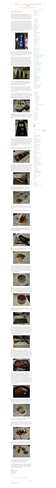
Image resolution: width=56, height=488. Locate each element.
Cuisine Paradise (36, 27)
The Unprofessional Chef (37, 70)
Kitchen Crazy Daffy (36, 45)
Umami (35, 71)
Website (12, 473)
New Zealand (35, 168)
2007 (35, 117)
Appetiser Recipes (36, 135)
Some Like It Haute (36, 58)
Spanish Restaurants (36, 175)
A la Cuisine (35, 74)
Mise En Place (36, 83)
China (34, 143)
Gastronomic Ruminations (37, 37)
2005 (35, 120)
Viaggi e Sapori (36, 88)
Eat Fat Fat (35, 31)
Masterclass (35, 82)
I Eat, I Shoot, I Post (36, 43)
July (36, 103)
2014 (35, 92)
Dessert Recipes (36, 145)
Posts (35, 183)
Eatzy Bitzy (35, 30)
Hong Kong (35, 150)
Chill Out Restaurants (37, 142)
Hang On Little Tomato (37, 39)
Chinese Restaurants (36, 144)
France (35, 148)
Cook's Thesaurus (36, 19)
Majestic (12, 82)
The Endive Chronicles (37, 32)
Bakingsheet (35, 75)
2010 (35, 113)
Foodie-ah (35, 33)
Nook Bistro (35, 51)
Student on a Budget (36, 62)
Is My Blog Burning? (37, 80)
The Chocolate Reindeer (37, 64)
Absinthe (15, 82)
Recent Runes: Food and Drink (38, 56)
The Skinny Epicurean (37, 68)
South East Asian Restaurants (38, 173)
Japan (34, 155)
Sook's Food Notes (36, 59)
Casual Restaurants (36, 141)
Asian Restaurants (36, 136)
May (36, 106)
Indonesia (35, 151)
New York (35, 167)
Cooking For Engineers (37, 77)
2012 (35, 95)
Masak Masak (36, 81)
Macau (35, 157)
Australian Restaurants (37, 138)
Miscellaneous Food (36, 163)
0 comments (23, 477)
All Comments (36, 185)
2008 (35, 116)
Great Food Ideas (36, 20)
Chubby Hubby (36, 26)
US (34, 179)
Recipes (35, 13)
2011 (35, 112)
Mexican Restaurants (36, 161)
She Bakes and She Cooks (37, 57)
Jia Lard (35, 44)
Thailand (35, 176)
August (37, 102)
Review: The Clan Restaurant (16, 11)
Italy (34, 154)
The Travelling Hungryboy (37, 69)
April (36, 107)
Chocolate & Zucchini (37, 76)
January (37, 110)
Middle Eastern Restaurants (37, 162)
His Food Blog (36, 40)
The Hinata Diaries (36, 65)
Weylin (35, 126)
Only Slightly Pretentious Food (28, 5)
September (37, 100)
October (37, 99)
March (37, 109)
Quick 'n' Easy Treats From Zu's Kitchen (39, 55)
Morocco (35, 166)
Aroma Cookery (36, 21)
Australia (35, 137)
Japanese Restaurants (36, 156)
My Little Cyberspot (36, 49)
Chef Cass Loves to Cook (37, 25)
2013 (35, 94)
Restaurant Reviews (36, 12)
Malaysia (35, 160)
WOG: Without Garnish (37, 87)
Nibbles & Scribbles (36, 50)
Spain (34, 174)
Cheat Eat (35, 24)
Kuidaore (35, 46)
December (37, 96)
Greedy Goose (36, 38)
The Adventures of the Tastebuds (38, 63)
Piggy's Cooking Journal (37, 52)
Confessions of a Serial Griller (38, 84)
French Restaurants (36, 149)
